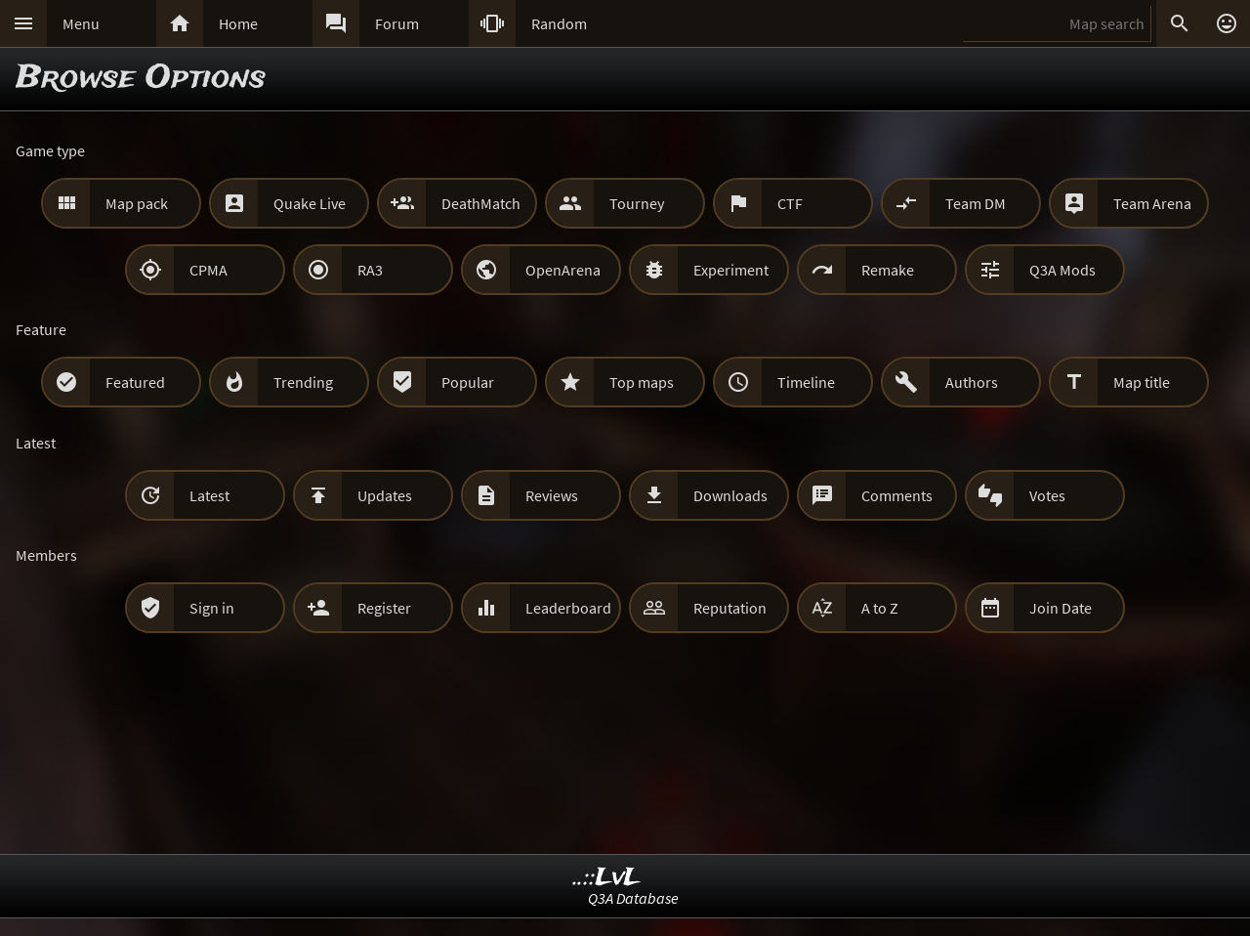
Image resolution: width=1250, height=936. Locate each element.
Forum (397, 23)
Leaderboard (568, 607)
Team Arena (1152, 203)
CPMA (208, 269)
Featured (135, 382)
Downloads (730, 495)
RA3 (370, 269)
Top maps (641, 382)
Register (384, 607)
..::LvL (607, 878)
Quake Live (309, 203)
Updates (384, 495)
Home (238, 23)
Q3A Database (633, 898)
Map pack (136, 203)
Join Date (1060, 607)
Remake (887, 269)
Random (559, 23)
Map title (1141, 382)
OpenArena (563, 269)
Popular (467, 382)
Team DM (975, 203)
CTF (790, 203)
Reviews (551, 495)
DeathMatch (481, 203)
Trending (303, 382)
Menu (81, 23)
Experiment (731, 269)
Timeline (806, 382)
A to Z (879, 607)
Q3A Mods (1062, 269)
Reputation (730, 607)
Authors (971, 382)
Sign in (211, 607)
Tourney (636, 203)
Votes (1047, 495)
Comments (897, 495)
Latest (209, 495)
